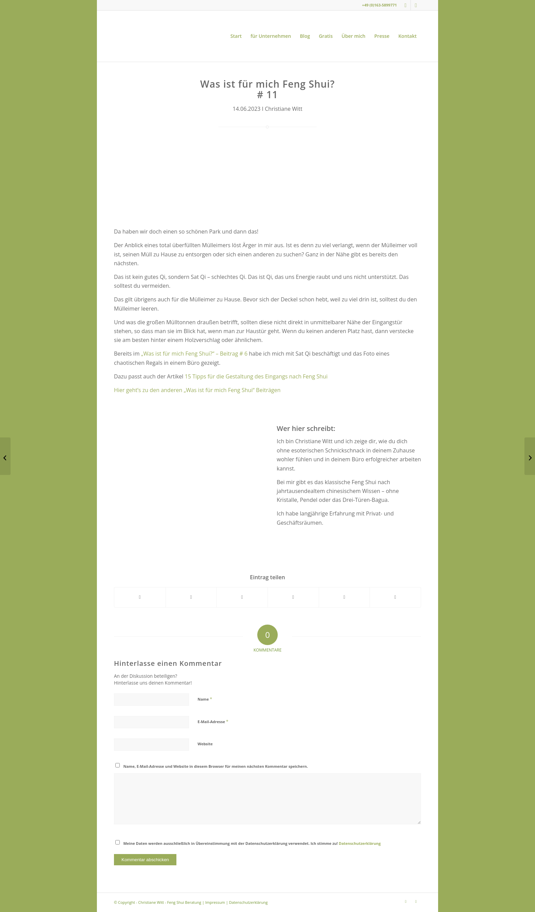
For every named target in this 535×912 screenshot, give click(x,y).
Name (205, 699)
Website (205, 743)
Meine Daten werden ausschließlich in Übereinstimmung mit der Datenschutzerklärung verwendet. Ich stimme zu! (252, 843)
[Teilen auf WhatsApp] (242, 597)
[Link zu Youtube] (416, 5)
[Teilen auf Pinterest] (293, 597)
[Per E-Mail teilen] (395, 597)
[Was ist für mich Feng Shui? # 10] (5, 456)
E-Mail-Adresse (213, 721)
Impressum (215, 902)
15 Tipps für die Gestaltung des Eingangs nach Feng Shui (256, 376)
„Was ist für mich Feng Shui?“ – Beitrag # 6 (194, 353)
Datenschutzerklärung (360, 843)
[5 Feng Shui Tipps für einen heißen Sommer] (529, 456)
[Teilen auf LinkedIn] (344, 597)
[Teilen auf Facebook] (139, 597)
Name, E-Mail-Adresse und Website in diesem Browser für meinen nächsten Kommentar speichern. (216, 766)
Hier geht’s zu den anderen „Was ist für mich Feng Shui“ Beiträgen (197, 390)
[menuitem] (236, 36)
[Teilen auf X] (191, 597)
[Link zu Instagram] (405, 5)
